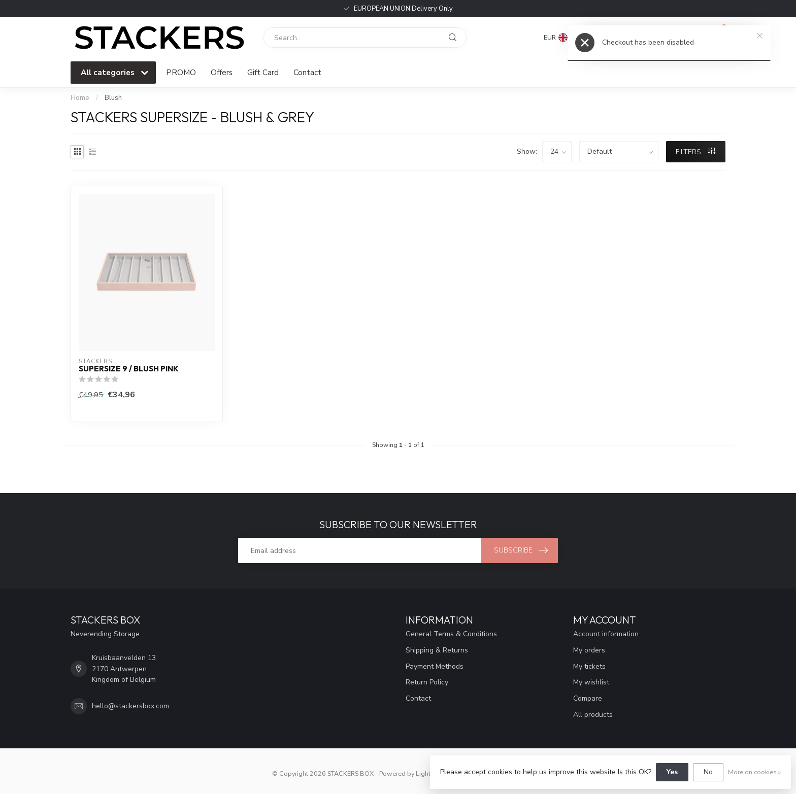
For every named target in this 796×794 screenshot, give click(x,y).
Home (80, 97)
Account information (606, 634)
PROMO (181, 72)
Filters (695, 152)
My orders (589, 650)
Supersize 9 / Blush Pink (129, 368)
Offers (222, 72)
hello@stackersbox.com (130, 706)
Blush (113, 97)
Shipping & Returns (437, 650)
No (708, 772)
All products (593, 714)
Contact (307, 72)
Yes (672, 772)
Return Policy (427, 682)
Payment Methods (434, 666)
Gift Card (263, 72)
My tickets (589, 666)
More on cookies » (754, 772)
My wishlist (591, 682)
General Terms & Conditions (451, 634)
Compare (587, 698)
